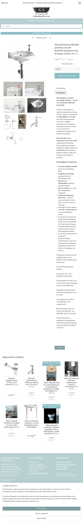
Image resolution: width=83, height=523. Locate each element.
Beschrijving (60, 88)
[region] (27, 512)
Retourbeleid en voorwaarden (65, 464)
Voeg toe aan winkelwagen (67, 76)
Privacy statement (62, 466)
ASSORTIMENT (41, 466)
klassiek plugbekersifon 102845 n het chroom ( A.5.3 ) (11, 381)
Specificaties (60, 93)
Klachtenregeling (61, 469)
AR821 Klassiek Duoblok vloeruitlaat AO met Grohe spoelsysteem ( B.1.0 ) (11, 425)
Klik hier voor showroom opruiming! (41, 21)
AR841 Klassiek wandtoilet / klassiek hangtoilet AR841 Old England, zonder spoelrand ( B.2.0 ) (51, 429)
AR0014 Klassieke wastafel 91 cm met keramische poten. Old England (31, 424)
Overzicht (59, 348)
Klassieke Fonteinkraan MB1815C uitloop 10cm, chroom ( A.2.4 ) (31, 382)
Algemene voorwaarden (64, 462)
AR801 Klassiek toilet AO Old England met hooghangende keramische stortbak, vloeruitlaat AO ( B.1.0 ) (51, 388)
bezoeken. (39, 473)
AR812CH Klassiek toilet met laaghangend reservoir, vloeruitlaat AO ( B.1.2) (71, 383)
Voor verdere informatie (9, 487)
